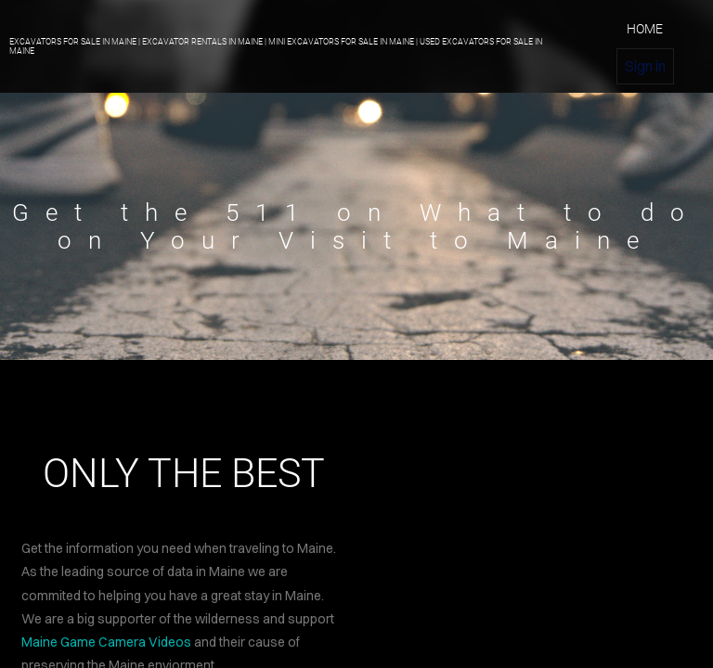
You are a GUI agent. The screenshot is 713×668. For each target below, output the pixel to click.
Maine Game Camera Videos (106, 642)
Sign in (645, 66)
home (645, 28)
